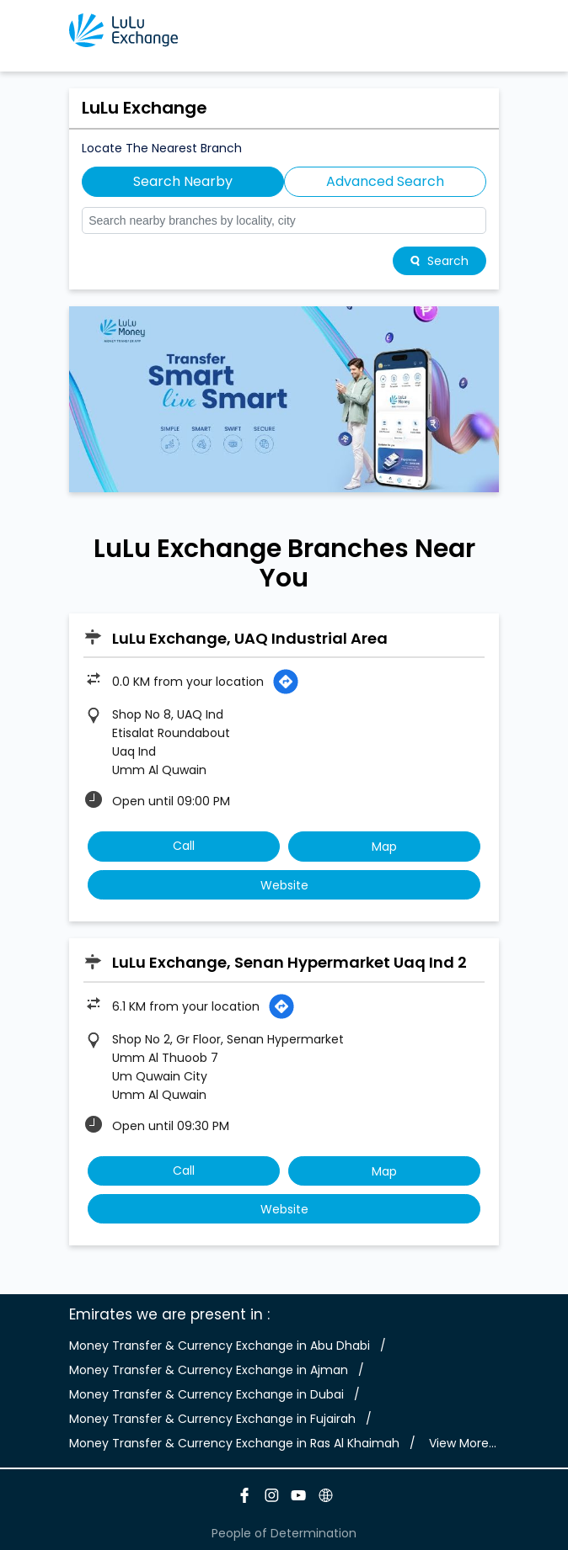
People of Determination (284, 1533)
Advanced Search (385, 181)
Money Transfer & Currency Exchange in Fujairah (212, 1418)
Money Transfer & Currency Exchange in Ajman (208, 1370)
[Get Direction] (285, 681)
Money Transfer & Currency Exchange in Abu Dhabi (219, 1345)
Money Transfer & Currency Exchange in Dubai (206, 1394)
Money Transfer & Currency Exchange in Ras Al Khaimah (234, 1443)
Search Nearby (183, 181)
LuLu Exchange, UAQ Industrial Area (250, 638)
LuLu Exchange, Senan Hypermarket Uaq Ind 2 (289, 962)
